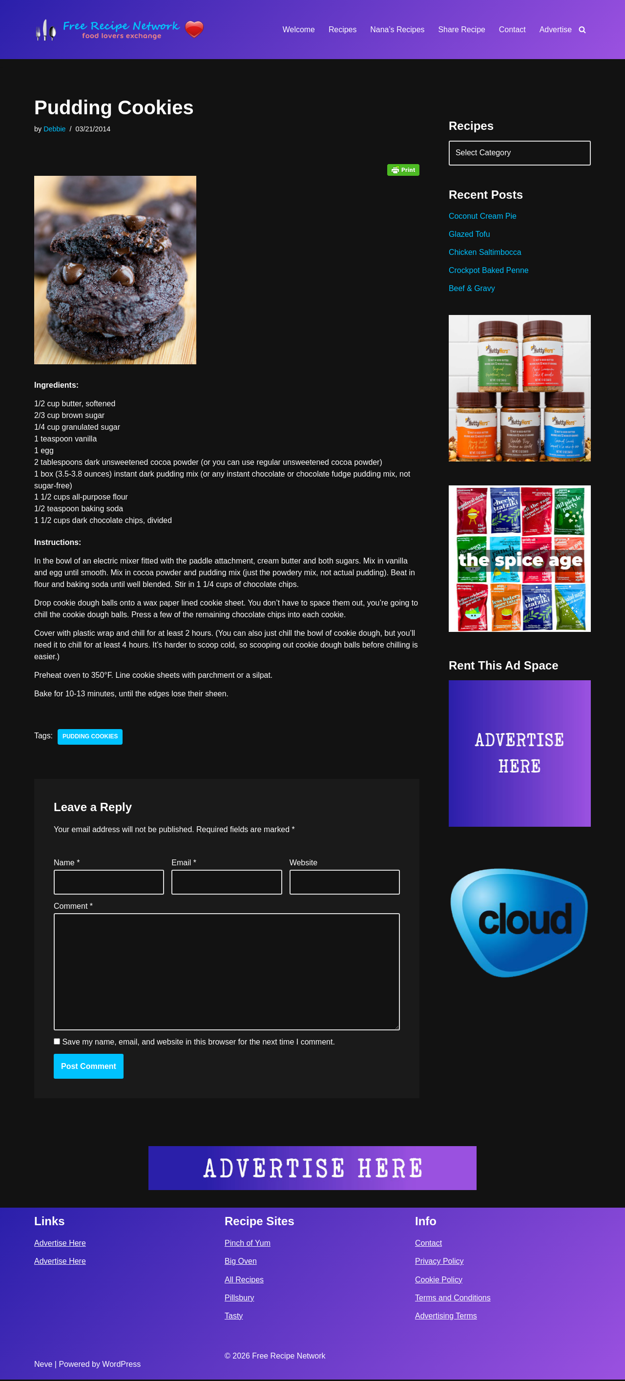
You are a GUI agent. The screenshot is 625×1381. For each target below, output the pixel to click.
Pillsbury (239, 1299)
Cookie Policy (438, 1281)
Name (67, 864)
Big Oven (241, 1263)
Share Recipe (461, 29)
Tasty (234, 1317)
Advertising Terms (446, 1317)
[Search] (582, 29)
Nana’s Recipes (396, 29)
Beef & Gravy (472, 289)
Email (183, 864)
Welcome (297, 29)
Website (304, 864)
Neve (43, 1365)
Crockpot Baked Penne (489, 271)
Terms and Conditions (453, 1299)
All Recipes (244, 1281)
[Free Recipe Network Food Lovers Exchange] (119, 30)
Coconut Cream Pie (483, 217)
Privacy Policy (439, 1263)
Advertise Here (60, 1245)
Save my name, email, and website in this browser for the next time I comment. (198, 1044)
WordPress (121, 1365)
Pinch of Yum (248, 1245)
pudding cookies (90, 738)
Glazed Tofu (469, 235)
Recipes (342, 29)
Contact (512, 29)
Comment (73, 907)
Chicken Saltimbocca (485, 253)
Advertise (555, 29)
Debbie (54, 129)
